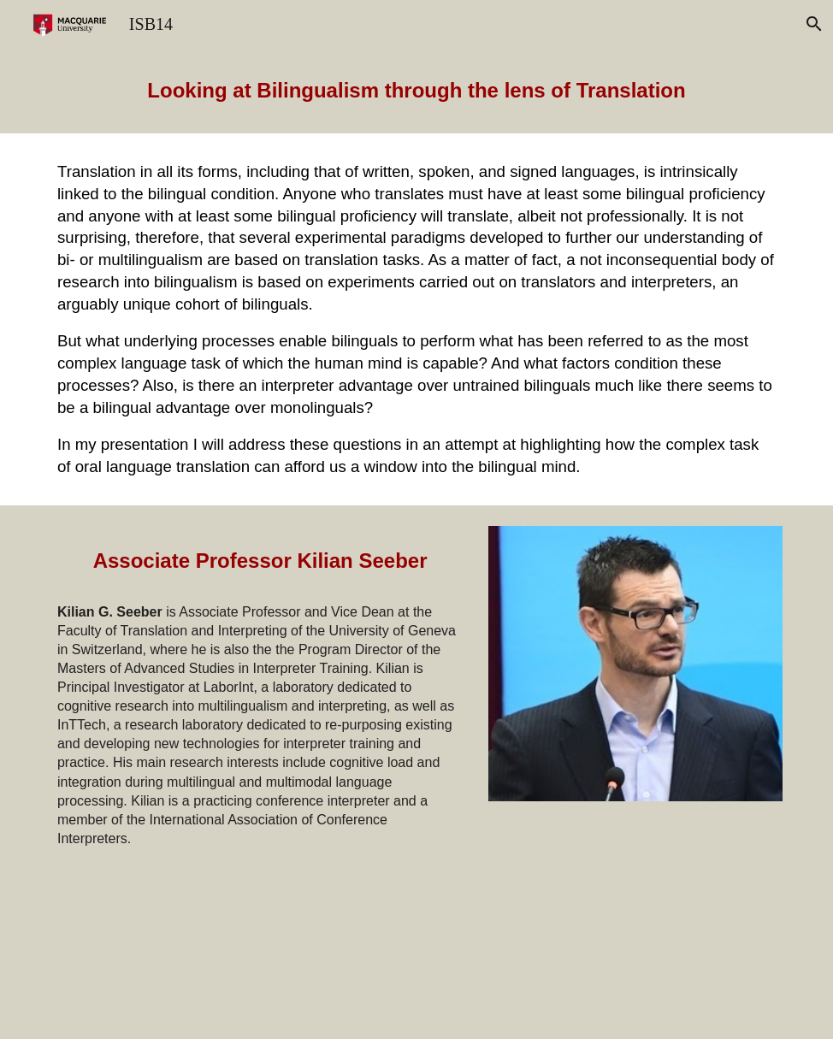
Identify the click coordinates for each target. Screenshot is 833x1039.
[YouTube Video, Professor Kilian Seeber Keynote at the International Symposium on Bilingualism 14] (635, 918)
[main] (416, 90)
